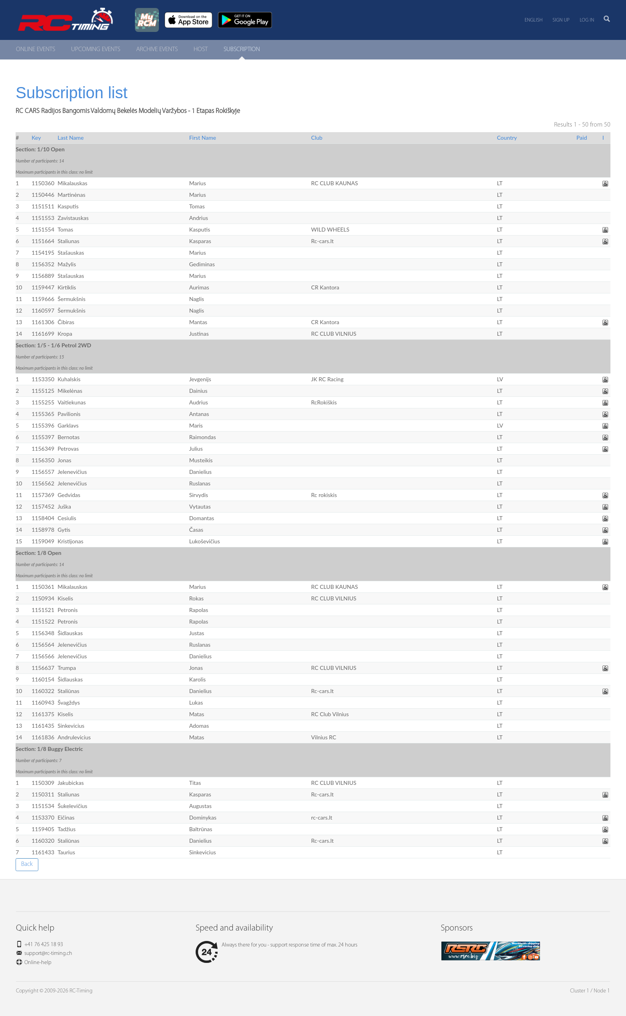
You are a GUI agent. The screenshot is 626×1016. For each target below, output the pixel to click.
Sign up (561, 20)
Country (507, 137)
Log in (587, 20)
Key (36, 137)
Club (316, 137)
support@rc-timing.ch (48, 954)
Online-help (38, 963)
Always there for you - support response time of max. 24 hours (276, 945)
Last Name (70, 137)
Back (27, 864)
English (534, 20)
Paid (581, 137)
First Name (202, 137)
